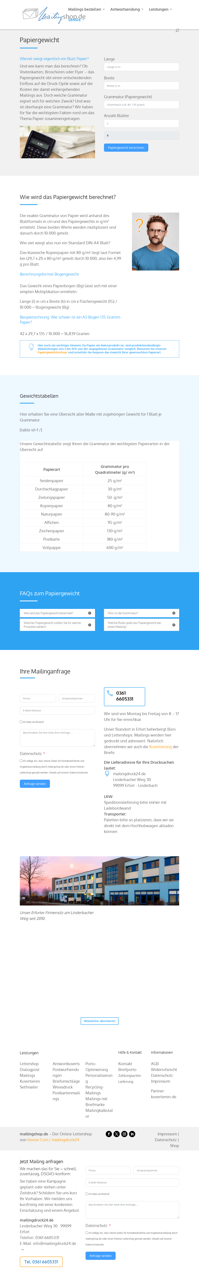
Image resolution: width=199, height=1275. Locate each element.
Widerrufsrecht (164, 1069)
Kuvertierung (160, 746)
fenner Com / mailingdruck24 (53, 1139)
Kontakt (125, 1063)
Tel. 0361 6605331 (41, 1261)
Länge (109, 58)
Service (74, 20)
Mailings (27, 1075)
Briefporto (127, 1069)
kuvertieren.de (163, 1096)
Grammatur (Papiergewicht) (128, 96)
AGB (155, 1063)
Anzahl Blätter (116, 115)
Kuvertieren (30, 1081)
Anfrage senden (35, 784)
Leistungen (158, 9)
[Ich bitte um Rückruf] (21, 722)
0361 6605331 (124, 695)
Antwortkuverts (66, 1063)
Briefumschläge (66, 1081)
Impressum (160, 1081)
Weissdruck (63, 1086)
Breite (109, 77)
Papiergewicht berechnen (126, 148)
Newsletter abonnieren (99, 1021)
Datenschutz (31, 753)
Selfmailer (29, 1086)
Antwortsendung (125, 9)
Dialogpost (29, 1069)
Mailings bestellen (84, 9)
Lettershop (29, 1063)
